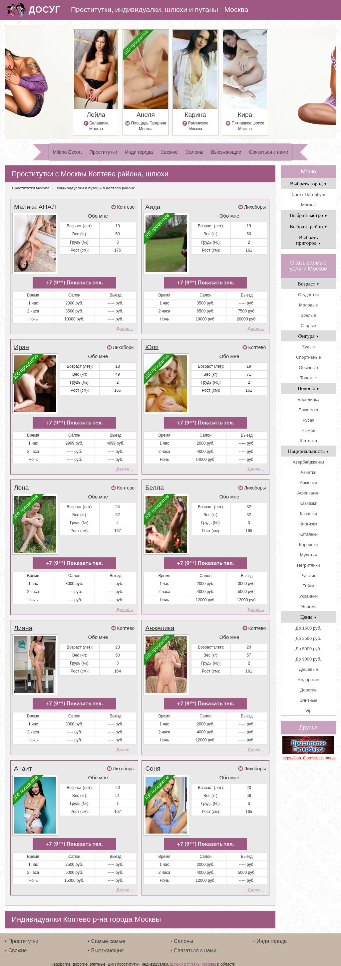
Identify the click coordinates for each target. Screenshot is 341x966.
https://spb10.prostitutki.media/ (308, 758)
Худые (308, 346)
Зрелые (308, 315)
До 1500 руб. (308, 628)
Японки (308, 606)
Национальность (308, 451)
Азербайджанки (308, 462)
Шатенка (308, 440)
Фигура (308, 336)
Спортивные (308, 357)
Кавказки (308, 503)
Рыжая (308, 430)
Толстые (308, 377)
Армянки (308, 482)
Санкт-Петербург (308, 194)
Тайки (308, 585)
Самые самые (108, 934)
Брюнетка (308, 409)
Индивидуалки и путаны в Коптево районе (96, 188)
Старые (308, 325)
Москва (308, 204)
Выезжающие (226, 152)
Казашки (308, 513)
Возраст (308, 284)
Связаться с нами (268, 152)
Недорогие (308, 679)
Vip (308, 710)
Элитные (308, 700)
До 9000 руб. (308, 659)
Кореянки (308, 544)
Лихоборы (255, 207)
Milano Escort (67, 152)
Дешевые (308, 669)
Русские (308, 575)
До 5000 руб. (308, 648)
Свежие (169, 152)
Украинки (308, 596)
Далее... (124, 327)
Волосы (308, 388)
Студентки (308, 294)
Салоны (194, 152)
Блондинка (308, 399)
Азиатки (308, 472)
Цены (308, 617)
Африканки (308, 492)
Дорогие (308, 689)
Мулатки (308, 554)
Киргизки (308, 523)
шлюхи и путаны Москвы (193, 957)
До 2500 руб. (308, 638)
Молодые (308, 304)
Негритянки (308, 565)
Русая (308, 420)
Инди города (139, 152)
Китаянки (308, 534)
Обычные (308, 367)
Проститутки (103, 152)
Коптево (126, 207)
